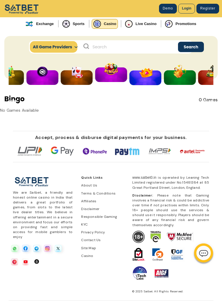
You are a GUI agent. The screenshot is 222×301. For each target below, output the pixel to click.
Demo (168, 8)
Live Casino (140, 24)
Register (207, 8)
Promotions (180, 24)
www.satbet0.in (144, 178)
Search (191, 47)
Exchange (39, 24)
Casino (104, 24)
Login (187, 8)
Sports (73, 24)
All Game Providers (55, 47)
